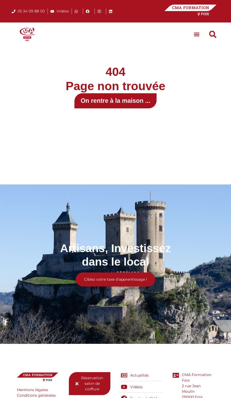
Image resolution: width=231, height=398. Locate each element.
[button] (196, 34)
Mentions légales (32, 390)
